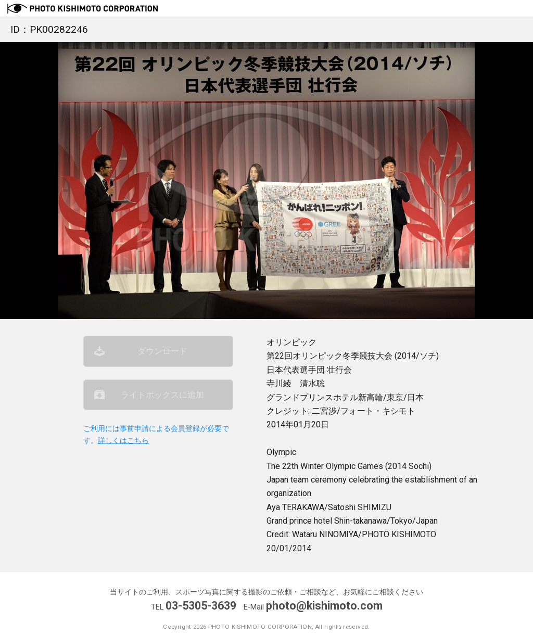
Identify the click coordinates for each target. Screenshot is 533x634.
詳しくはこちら (123, 440)
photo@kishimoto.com (324, 605)
